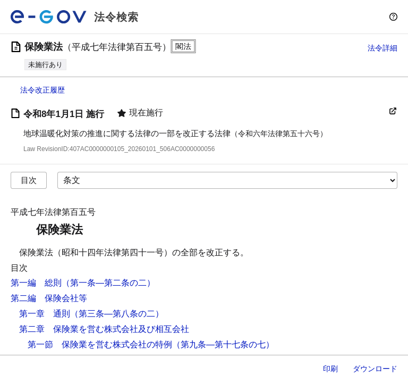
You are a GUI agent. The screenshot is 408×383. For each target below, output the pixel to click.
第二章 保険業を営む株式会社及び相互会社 (104, 329)
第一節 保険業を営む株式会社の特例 (100, 344)
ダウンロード (375, 368)
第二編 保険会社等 (49, 298)
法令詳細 (382, 48)
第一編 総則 (36, 282)
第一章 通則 (44, 313)
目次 (29, 180)
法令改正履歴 (42, 90)
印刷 (330, 368)
